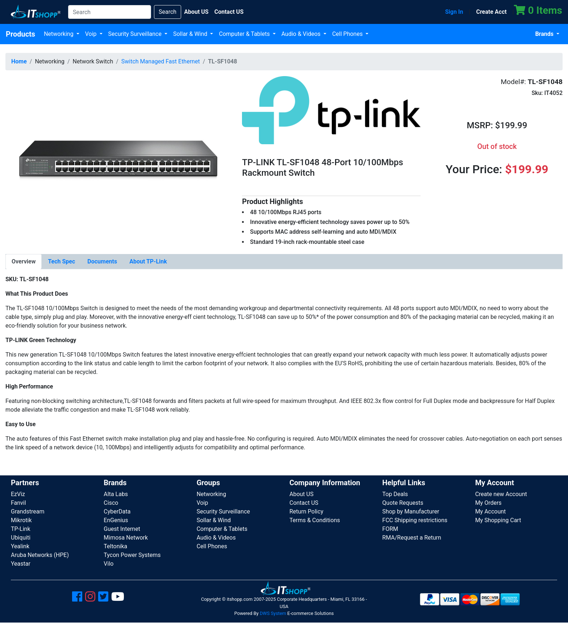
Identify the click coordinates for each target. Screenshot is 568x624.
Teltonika (115, 546)
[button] (118, 160)
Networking (59, 33)
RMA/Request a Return (411, 537)
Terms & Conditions (314, 520)
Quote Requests (402, 502)
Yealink (20, 546)
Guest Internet (122, 528)
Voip (91, 33)
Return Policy (306, 511)
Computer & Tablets (245, 33)
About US (301, 494)
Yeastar (20, 563)
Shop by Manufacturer (410, 511)
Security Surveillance (135, 33)
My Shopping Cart (498, 520)
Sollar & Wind (191, 33)
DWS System (273, 613)
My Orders (488, 502)
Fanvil (18, 502)
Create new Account (501, 494)
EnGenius (116, 520)
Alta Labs (116, 494)
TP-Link (20, 528)
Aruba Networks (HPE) (40, 555)
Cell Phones (348, 33)
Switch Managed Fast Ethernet (160, 61)
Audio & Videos (301, 33)
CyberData (117, 511)
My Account (490, 511)
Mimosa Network (126, 537)
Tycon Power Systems (132, 555)
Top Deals (395, 494)
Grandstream (28, 511)
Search (167, 11)
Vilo (108, 563)
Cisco (111, 502)
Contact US (303, 502)
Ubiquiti (20, 537)
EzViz (18, 494)
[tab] (23, 261)
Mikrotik (21, 520)
